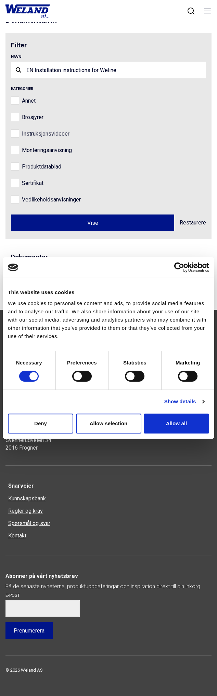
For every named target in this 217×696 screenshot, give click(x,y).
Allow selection (109, 423)
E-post (12, 595)
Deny (40, 423)
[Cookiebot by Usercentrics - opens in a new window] (179, 267)
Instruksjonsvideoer (45, 133)
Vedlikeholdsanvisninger (51, 199)
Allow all (176, 423)
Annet (29, 100)
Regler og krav (25, 511)
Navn (16, 57)
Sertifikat (32, 183)
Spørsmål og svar (29, 523)
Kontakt (17, 535)
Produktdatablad (41, 166)
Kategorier (22, 88)
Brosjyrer (32, 117)
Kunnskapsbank (27, 498)
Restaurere (193, 222)
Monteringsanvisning (47, 150)
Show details (180, 401)
